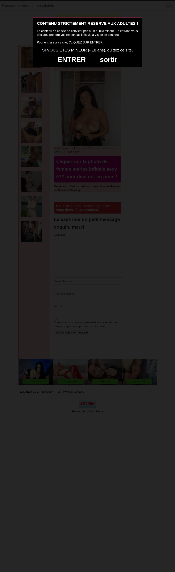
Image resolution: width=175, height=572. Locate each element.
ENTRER (72, 59)
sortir (108, 59)
